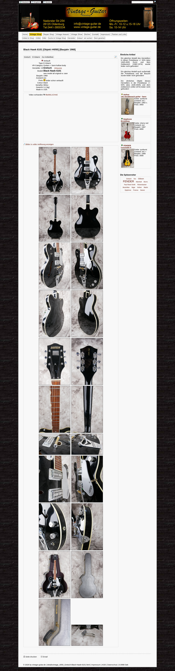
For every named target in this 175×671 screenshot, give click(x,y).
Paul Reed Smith (129, 185)
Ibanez (142, 190)
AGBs (38, 38)
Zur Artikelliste (47, 57)
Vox (135, 179)
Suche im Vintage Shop (57, 38)
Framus (135, 190)
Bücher (87, 34)
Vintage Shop (35, 34)
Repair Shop (49, 34)
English (36, 2)
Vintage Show (76, 34)
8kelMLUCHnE (50, 95)
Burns (146, 182)
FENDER (128, 181)
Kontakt (95, 34)
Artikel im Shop (28, 38)
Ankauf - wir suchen (84, 38)
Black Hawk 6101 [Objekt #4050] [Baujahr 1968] (49, 49)
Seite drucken (30, 657)
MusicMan (126, 187)
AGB (104, 665)
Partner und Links (119, 34)
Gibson (141, 179)
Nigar (133, 187)
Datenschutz (112, 665)
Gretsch (27, 57)
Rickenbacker (142, 185)
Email (44, 657)
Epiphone (128, 190)
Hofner (139, 187)
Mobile (47, 2)
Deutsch (24, 2)
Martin (146, 187)
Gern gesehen (99, 38)
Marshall (139, 182)
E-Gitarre (36, 57)
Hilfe (44, 38)
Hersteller (71, 38)
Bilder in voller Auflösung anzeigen (38, 144)
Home (25, 34)
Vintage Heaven (62, 34)
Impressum (105, 34)
